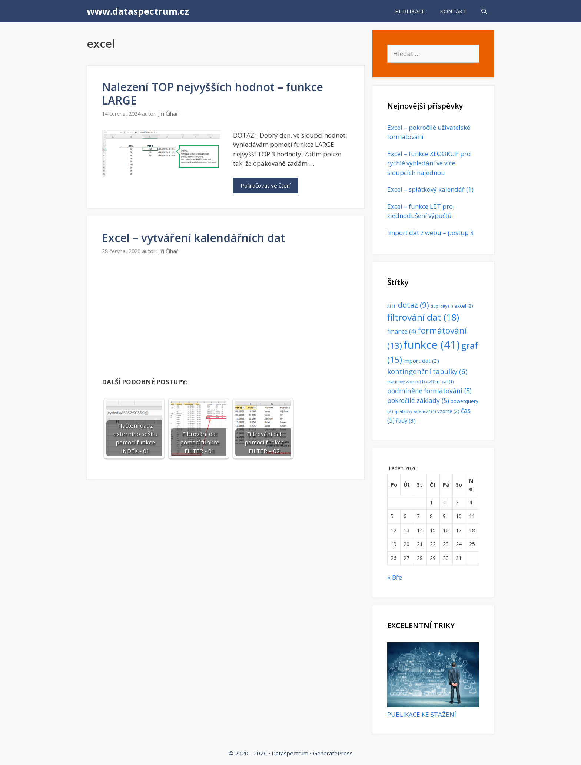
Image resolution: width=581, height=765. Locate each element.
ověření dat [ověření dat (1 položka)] (440, 381)
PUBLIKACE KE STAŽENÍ (421, 714)
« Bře (394, 577)
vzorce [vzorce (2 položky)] (448, 411)
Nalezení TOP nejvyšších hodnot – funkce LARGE (212, 93)
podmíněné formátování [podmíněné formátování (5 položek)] (429, 390)
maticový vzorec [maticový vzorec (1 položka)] (406, 381)
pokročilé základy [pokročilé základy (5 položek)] (418, 400)
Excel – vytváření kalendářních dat (193, 237)
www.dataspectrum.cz (138, 11)
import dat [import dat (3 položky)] (421, 360)
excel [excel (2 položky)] (463, 305)
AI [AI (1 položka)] (391, 306)
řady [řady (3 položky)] (406, 420)
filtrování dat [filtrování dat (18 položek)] (423, 317)
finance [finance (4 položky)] (401, 331)
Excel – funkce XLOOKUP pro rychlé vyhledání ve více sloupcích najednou (429, 163)
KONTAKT (453, 11)
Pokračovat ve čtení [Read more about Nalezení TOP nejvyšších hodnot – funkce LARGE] (265, 185)
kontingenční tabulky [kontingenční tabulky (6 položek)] (427, 371)
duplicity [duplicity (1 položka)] (442, 306)
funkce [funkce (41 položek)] (432, 344)
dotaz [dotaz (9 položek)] (413, 304)
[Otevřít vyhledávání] (484, 11)
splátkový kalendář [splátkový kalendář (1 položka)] (415, 411)
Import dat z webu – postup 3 (430, 232)
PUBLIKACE (410, 11)
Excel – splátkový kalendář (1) (430, 189)
